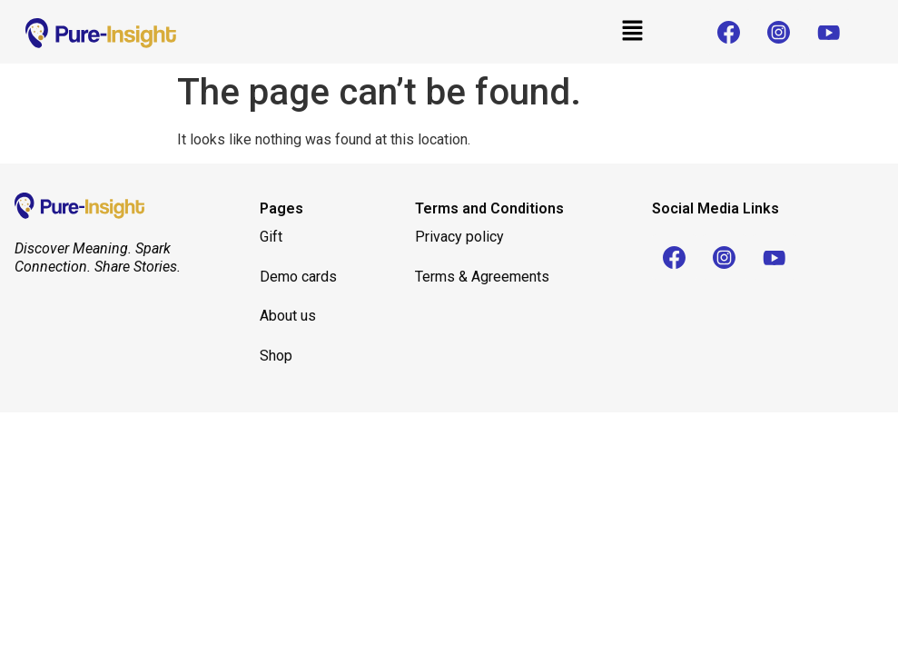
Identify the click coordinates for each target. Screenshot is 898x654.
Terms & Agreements (482, 276)
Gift (271, 236)
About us (290, 315)
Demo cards (298, 276)
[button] (632, 32)
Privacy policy (459, 236)
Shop (276, 355)
